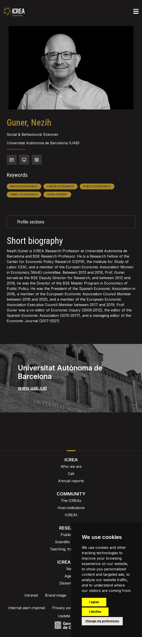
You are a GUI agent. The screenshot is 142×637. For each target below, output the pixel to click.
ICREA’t (71, 515)
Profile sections (30, 222)
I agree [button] (94, 602)
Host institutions (71, 508)
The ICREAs (71, 500)
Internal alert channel (26, 608)
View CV (37, 160)
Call (71, 473)
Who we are (71, 466)
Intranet (31, 595)
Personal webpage (24, 160)
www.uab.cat (32, 388)
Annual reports (71, 481)
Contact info (12, 160)
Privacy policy (64, 608)
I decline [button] (95, 611)
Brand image (55, 595)
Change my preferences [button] (102, 621)
